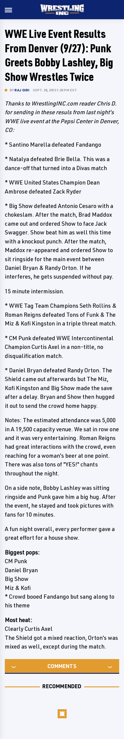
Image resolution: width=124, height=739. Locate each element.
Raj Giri (22, 90)
